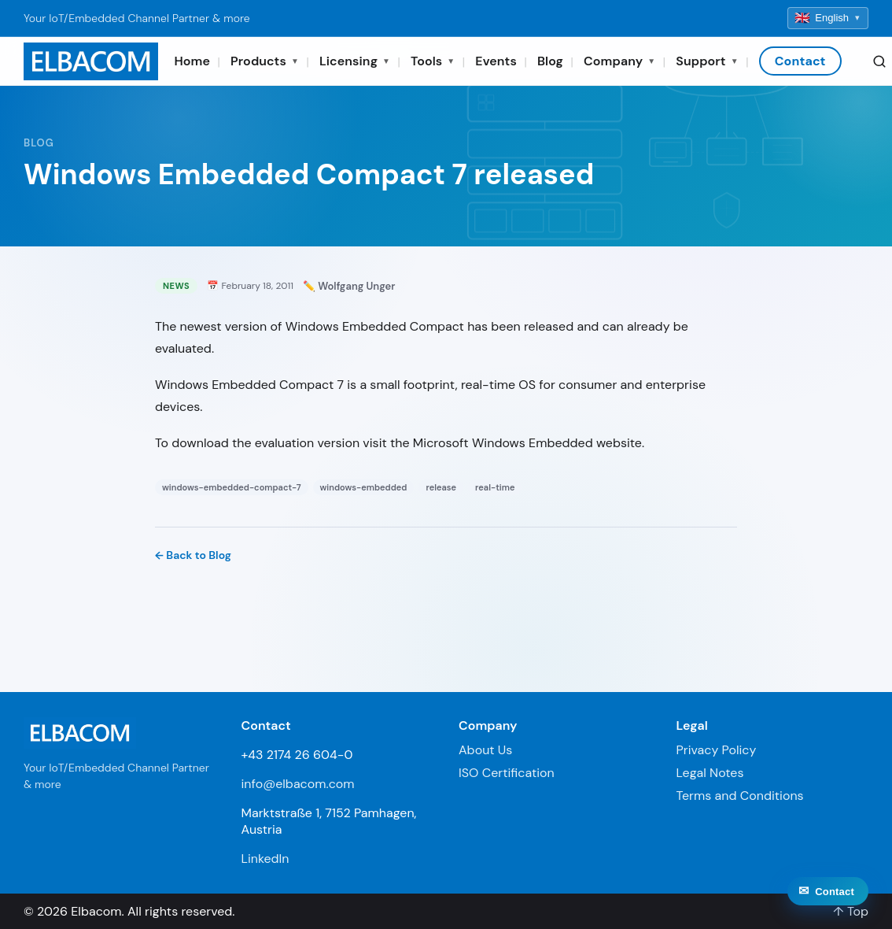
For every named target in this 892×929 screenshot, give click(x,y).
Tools (433, 61)
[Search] (879, 61)
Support (707, 61)
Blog (550, 61)
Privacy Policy (716, 750)
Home (192, 61)
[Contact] (827, 908)
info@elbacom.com (298, 783)
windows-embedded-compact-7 (231, 487)
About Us (485, 750)
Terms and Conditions (740, 795)
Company (619, 61)
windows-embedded (363, 487)
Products (264, 61)
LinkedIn (265, 858)
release (441, 487)
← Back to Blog (193, 555)
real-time (494, 487)
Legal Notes (710, 772)
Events (496, 61)
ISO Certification (507, 772)
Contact (800, 61)
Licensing (354, 61)
